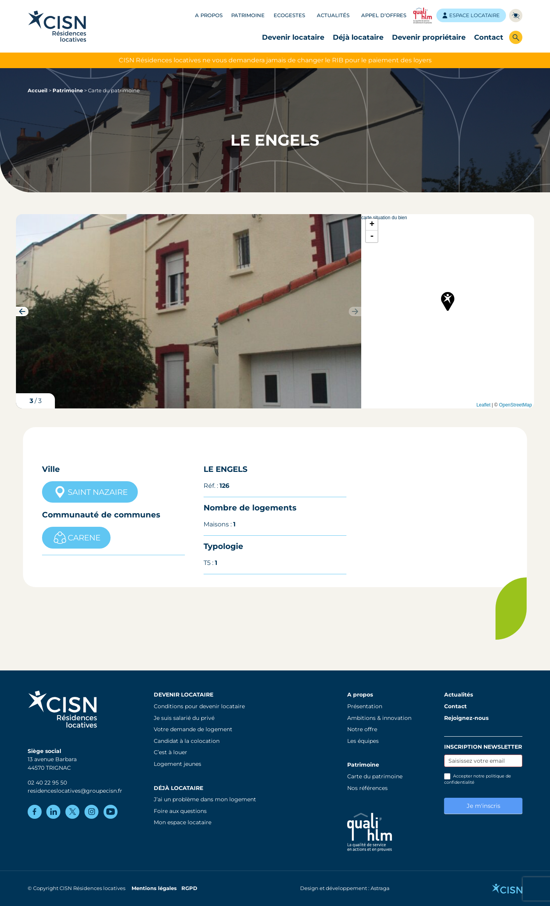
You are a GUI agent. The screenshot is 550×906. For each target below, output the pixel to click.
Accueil (37, 90)
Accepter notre (477, 779)
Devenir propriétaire (429, 37)
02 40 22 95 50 (47, 782)
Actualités (333, 15)
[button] (22, 311)
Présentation (364, 706)
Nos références (367, 788)
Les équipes (363, 740)
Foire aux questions (180, 811)
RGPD (189, 888)
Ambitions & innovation (379, 717)
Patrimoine (248, 15)
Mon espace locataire (182, 822)
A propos (209, 15)
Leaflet (483, 405)
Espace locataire (471, 15)
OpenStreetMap (515, 405)
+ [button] (371, 224)
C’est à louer (170, 752)
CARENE (76, 537)
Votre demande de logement (193, 729)
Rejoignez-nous (466, 717)
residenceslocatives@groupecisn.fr (75, 790)
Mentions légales (154, 888)
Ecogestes (289, 15)
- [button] (371, 236)
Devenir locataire (293, 37)
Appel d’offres (383, 15)
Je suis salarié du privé (184, 717)
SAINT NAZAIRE (90, 492)
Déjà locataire (358, 37)
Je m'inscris (483, 805)
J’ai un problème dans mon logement (205, 799)
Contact (488, 37)
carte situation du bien (446, 311)
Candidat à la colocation (187, 740)
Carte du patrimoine (374, 776)
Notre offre (362, 729)
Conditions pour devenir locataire (199, 706)
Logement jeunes (177, 763)
